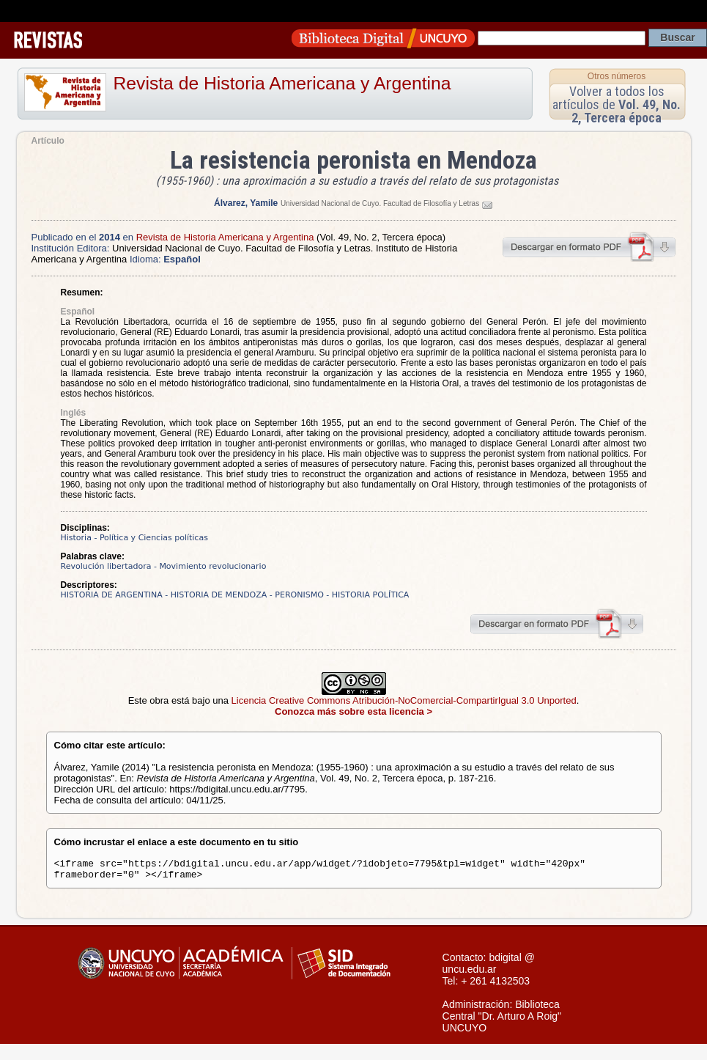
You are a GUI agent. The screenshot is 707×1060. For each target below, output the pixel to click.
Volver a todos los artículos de (616, 104)
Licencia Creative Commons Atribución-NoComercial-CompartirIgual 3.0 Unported (404, 700)
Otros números (616, 76)
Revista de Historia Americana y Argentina (282, 83)
